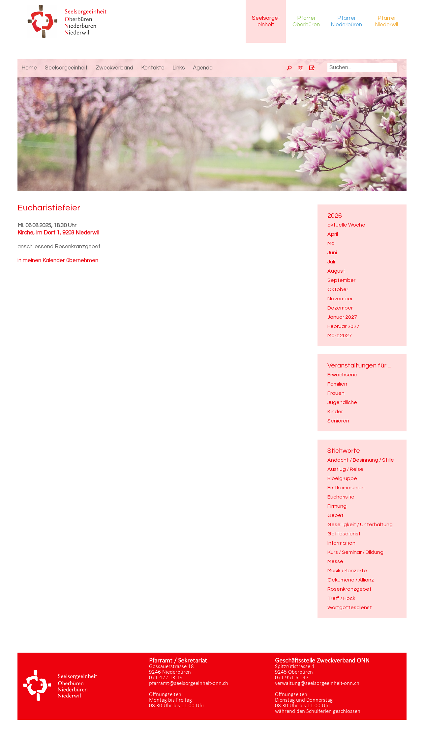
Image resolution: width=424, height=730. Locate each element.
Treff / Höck (341, 598)
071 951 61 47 (292, 678)
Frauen (336, 393)
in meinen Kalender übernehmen (57, 260)
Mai (331, 243)
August (336, 271)
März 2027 (339, 335)
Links (178, 68)
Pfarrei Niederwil (386, 21)
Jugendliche (342, 402)
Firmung (337, 506)
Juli (331, 261)
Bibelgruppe (342, 478)
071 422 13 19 (166, 678)
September (341, 280)
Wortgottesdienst (349, 607)
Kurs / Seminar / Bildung (355, 552)
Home (29, 68)
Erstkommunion (346, 487)
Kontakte (153, 68)
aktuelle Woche (346, 225)
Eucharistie (340, 497)
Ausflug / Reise (345, 469)
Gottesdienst (344, 533)
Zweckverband (114, 68)
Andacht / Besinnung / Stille (360, 460)
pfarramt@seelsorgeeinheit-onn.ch (188, 683)
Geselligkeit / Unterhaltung (360, 524)
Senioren (338, 420)
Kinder (335, 411)
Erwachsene (342, 374)
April (332, 234)
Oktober (337, 289)
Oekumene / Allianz (350, 579)
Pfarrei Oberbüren (306, 21)
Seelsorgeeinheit (266, 21)
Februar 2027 (343, 326)
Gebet (335, 515)
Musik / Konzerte (347, 570)
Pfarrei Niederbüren (346, 21)
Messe (335, 561)
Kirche (58, 233)
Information (341, 543)
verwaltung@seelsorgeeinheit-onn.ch (317, 683)
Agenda (203, 68)
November (340, 298)
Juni (332, 252)
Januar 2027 (342, 317)
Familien (337, 384)
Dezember (340, 308)
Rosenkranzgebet (349, 589)
